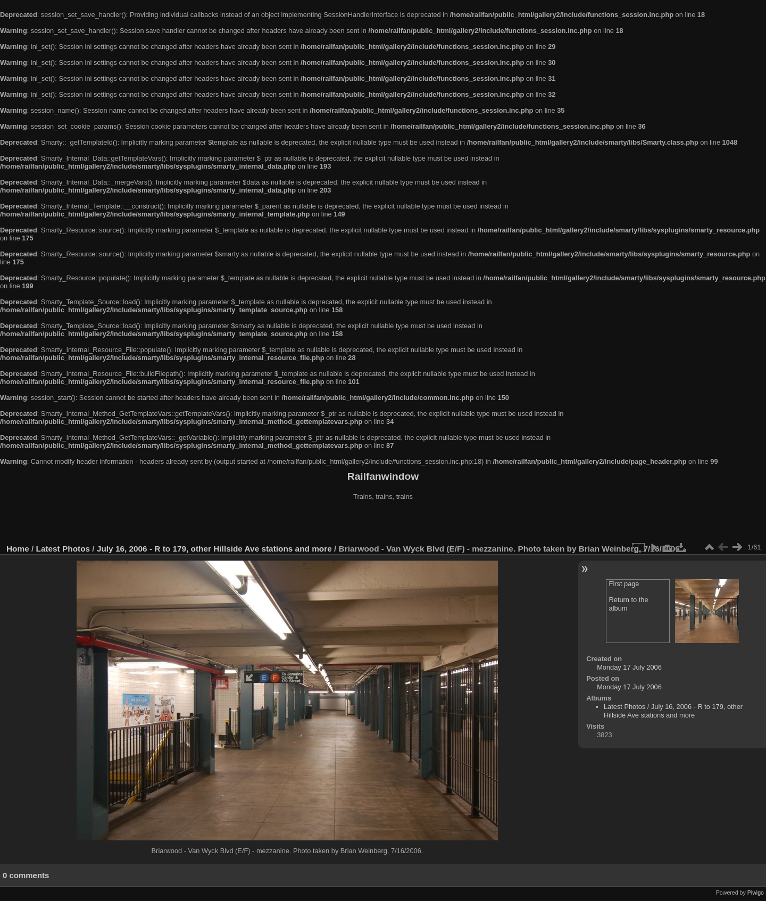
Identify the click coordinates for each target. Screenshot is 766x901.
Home (17, 548)
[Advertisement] (383, 523)
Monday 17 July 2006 (629, 667)
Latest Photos (63, 548)
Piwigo (755, 892)
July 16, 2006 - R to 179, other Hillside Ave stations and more (214, 548)
